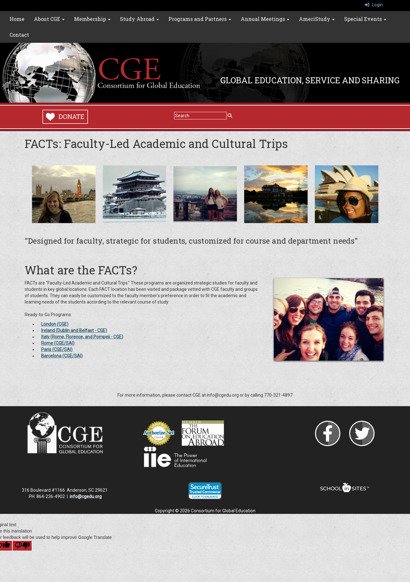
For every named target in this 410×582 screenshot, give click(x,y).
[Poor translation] (22, 545)
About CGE (49, 19)
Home (16, 19)
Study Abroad (139, 19)
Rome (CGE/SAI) (57, 343)
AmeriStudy (317, 19)
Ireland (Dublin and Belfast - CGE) (74, 330)
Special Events (365, 19)
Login (374, 4)
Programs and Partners (199, 19)
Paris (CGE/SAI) (57, 349)
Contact (19, 34)
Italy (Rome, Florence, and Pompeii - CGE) (82, 336)
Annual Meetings (265, 19)
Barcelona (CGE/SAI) (62, 355)
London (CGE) (54, 324)
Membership (92, 19)
